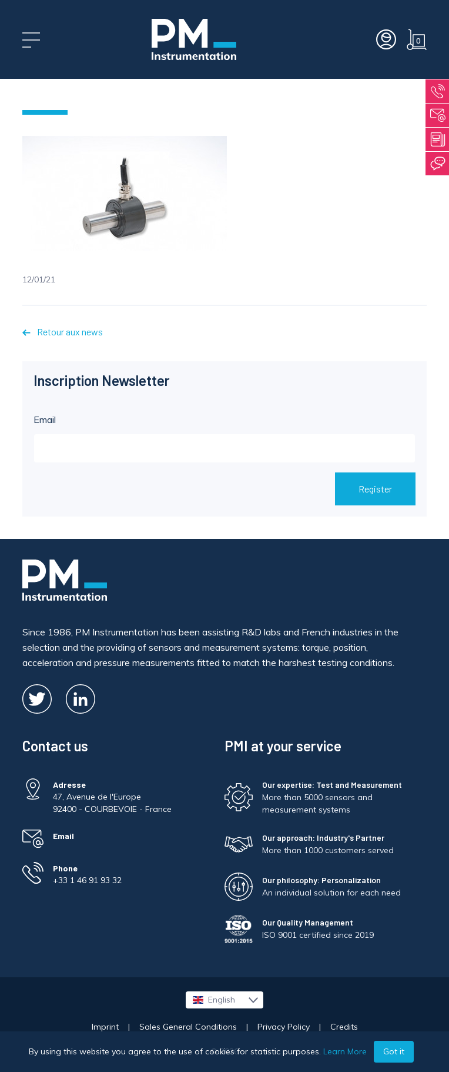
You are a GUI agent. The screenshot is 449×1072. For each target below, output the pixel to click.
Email (224, 438)
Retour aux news (62, 331)
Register (375, 488)
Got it (393, 1051)
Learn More (345, 1051)
